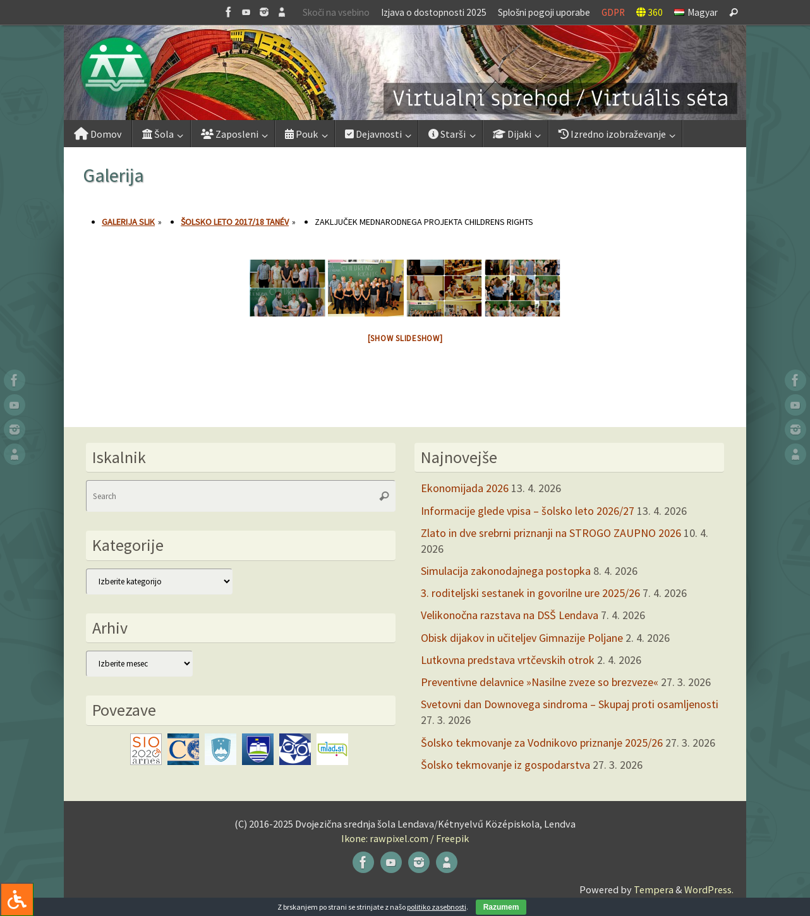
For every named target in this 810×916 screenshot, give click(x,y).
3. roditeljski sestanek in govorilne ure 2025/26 (530, 593)
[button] (405, 72)
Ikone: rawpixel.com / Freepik (405, 838)
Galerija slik (128, 221)
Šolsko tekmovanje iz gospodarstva (505, 764)
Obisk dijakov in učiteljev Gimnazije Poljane (522, 637)
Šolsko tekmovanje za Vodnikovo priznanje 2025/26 (542, 742)
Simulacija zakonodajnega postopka (506, 570)
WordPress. (709, 889)
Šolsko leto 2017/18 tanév (235, 221)
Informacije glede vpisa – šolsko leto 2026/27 (527, 510)
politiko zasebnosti (436, 907)
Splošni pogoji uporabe (544, 12)
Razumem (501, 907)
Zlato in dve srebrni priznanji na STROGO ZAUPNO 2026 (551, 533)
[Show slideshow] (405, 338)
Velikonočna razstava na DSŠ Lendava (509, 615)
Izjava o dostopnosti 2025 (434, 12)
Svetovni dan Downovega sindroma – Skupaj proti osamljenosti (569, 704)
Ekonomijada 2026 (465, 488)
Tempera (654, 889)
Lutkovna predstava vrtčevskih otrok (508, 660)
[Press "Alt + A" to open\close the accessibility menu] (16, 899)
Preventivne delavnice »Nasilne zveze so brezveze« (539, 682)
